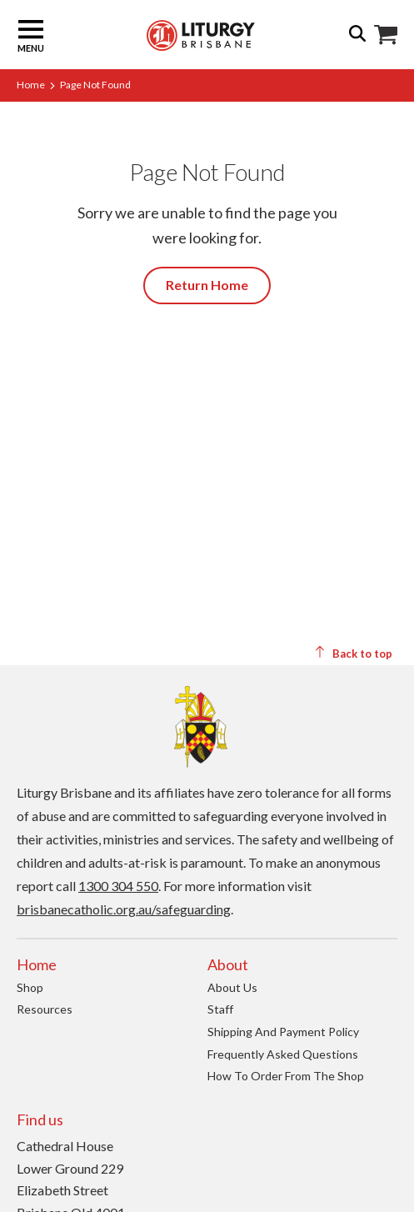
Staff (220, 1009)
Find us (40, 1119)
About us (232, 987)
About (227, 964)
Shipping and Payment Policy (283, 1031)
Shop (30, 987)
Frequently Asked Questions (282, 1054)
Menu (30, 35)
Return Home (207, 285)
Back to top (353, 653)
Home (31, 84)
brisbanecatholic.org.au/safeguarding (124, 909)
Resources (44, 1009)
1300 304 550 (118, 886)
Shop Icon (385, 35)
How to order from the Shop (285, 1076)
